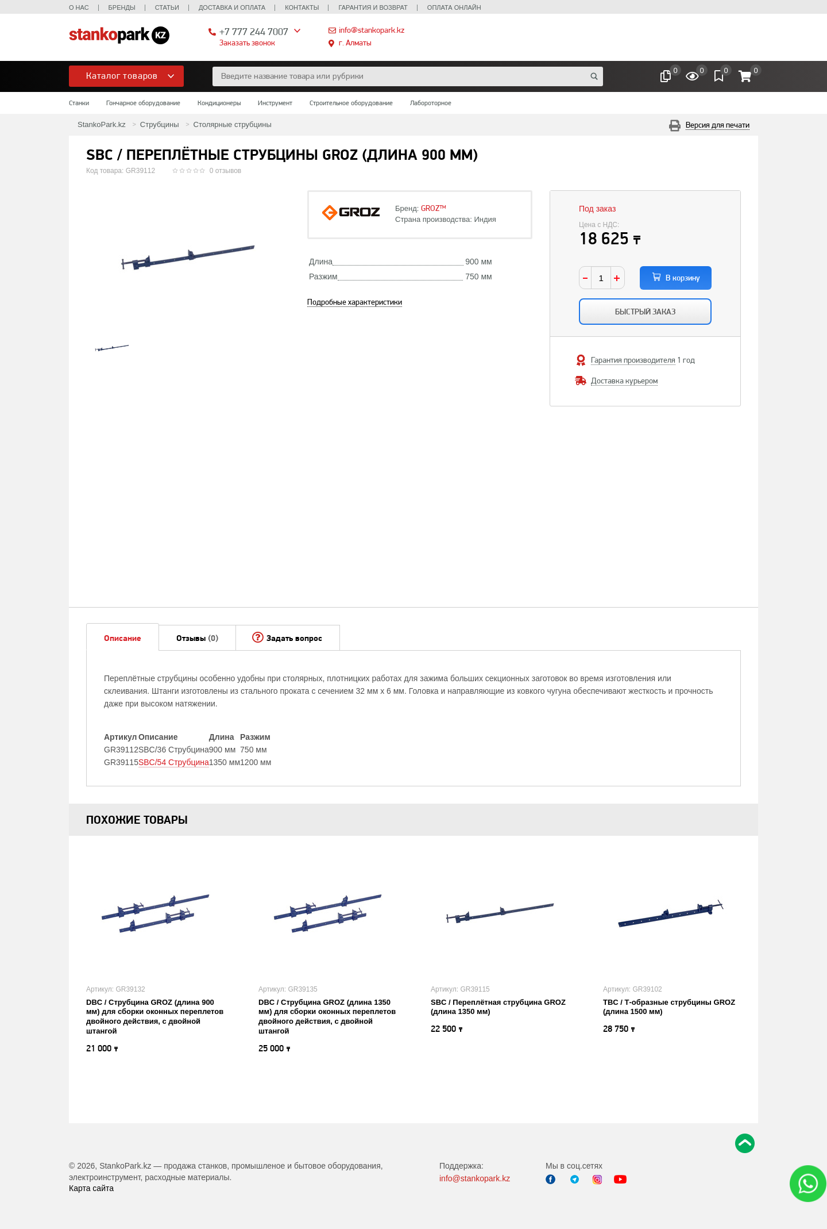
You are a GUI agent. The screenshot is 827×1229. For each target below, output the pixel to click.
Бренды (122, 7)
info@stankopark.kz (371, 29)
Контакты (302, 7)
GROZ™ (433, 208)
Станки (79, 103)
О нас (79, 7)
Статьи (167, 7)
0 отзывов (225, 171)
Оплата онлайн (454, 7)
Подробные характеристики (354, 301)
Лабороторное (430, 103)
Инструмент (275, 103)
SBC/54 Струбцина (173, 762)
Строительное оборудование (351, 103)
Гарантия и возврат (372, 7)
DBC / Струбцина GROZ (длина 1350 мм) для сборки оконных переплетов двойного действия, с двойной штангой (327, 1017)
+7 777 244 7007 (253, 31)
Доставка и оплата (232, 7)
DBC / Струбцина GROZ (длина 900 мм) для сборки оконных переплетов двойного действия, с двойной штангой (154, 1017)
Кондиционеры (219, 103)
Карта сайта (91, 1188)
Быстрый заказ (645, 311)
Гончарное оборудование (143, 103)
